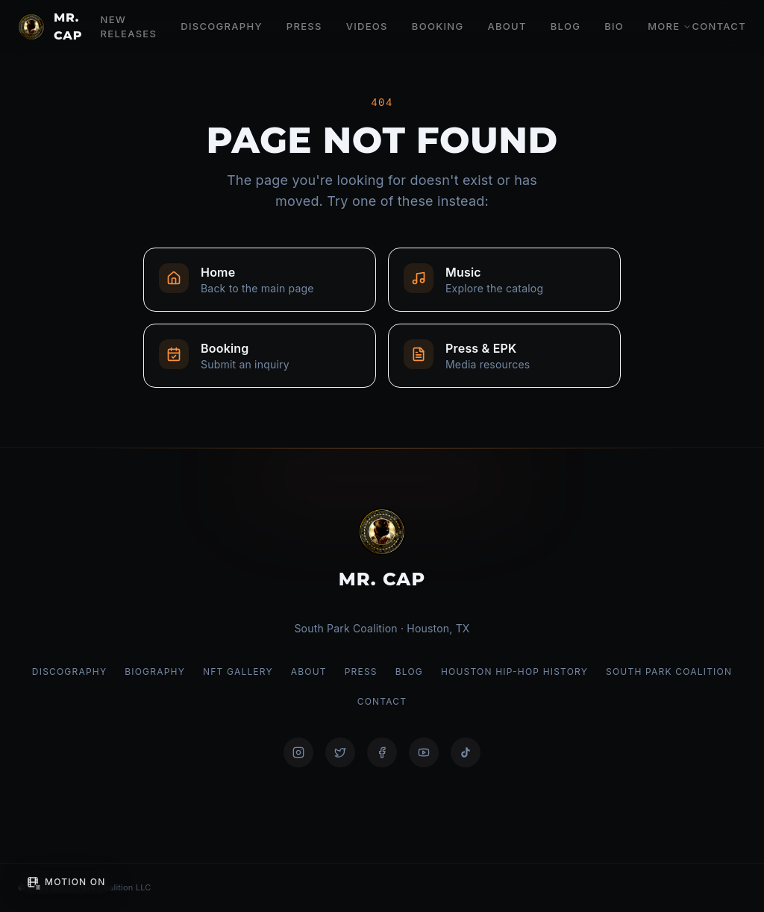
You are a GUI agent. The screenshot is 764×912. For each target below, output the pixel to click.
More (670, 26)
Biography (155, 671)
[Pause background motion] (66, 882)
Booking (438, 26)
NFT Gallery (238, 671)
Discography (222, 26)
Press (304, 26)
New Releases (129, 26)
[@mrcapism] (298, 752)
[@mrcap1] (340, 752)
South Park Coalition (669, 671)
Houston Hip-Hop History (514, 671)
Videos (367, 26)
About (506, 26)
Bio (614, 26)
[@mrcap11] (382, 752)
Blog (565, 26)
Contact (719, 26)
